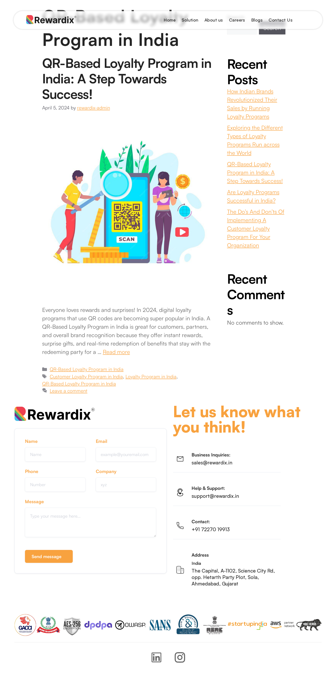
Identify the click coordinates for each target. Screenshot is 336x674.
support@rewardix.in (215, 496)
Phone (31, 472)
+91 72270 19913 (211, 529)
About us (213, 20)
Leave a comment (68, 391)
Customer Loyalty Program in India (86, 376)
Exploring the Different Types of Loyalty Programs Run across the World (255, 140)
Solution (190, 20)
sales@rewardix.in (212, 462)
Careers (237, 20)
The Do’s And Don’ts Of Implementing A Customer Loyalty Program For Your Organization (255, 228)
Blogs (257, 20)
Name (31, 441)
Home (170, 20)
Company (106, 472)
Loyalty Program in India (151, 376)
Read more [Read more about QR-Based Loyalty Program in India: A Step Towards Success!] (116, 351)
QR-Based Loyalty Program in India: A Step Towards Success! (127, 78)
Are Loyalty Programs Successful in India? (253, 196)
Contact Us (281, 20)
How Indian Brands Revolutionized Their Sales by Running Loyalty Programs (252, 104)
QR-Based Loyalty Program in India (87, 369)
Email (101, 441)
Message (34, 503)
